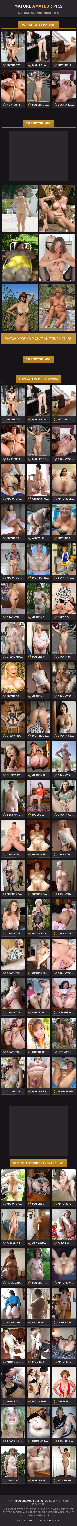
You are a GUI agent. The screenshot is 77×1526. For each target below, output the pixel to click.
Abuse (21, 1520)
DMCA (31, 1520)
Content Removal (48, 1520)
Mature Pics (38, 6)
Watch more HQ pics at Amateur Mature (38, 338)
